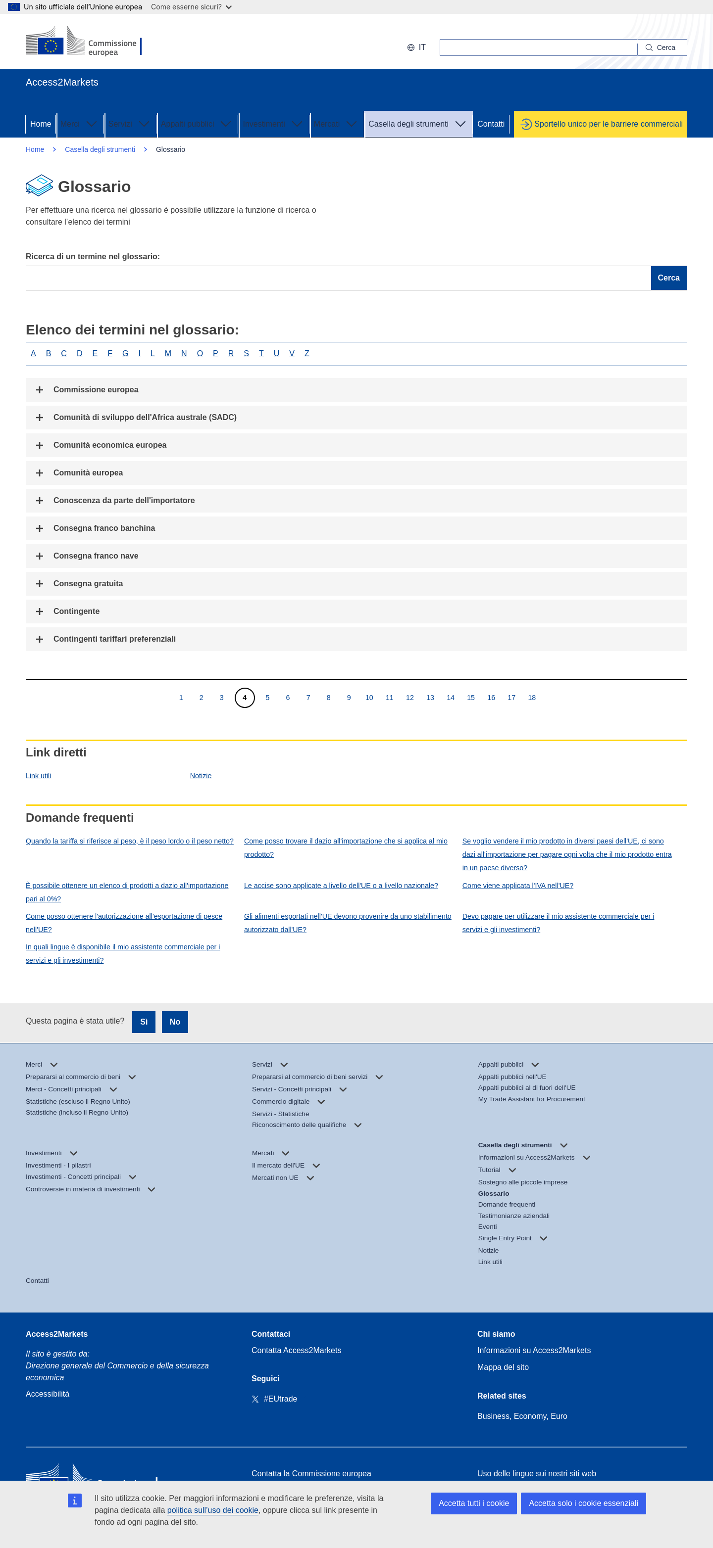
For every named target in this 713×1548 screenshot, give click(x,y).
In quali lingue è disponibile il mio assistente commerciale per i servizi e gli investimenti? (123, 953)
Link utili (38, 776)
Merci (80, 123)
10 (369, 697)
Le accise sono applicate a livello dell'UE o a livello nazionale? (341, 886)
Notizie (201, 776)
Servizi (130, 123)
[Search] (662, 47)
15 (470, 697)
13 (430, 697)
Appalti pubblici (197, 123)
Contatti (491, 124)
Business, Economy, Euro (522, 1416)
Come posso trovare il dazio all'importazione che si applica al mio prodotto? (346, 847)
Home (40, 124)
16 (491, 697)
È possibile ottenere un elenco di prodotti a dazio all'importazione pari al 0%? (127, 892)
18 (531, 697)
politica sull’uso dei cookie (212, 1510)
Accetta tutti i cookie (474, 1503)
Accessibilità (47, 1394)
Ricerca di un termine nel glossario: (93, 256)
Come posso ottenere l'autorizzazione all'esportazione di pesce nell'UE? (124, 923)
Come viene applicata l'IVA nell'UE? (517, 886)
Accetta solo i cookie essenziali (583, 1503)
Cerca (669, 278)
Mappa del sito (503, 1367)
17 (511, 697)
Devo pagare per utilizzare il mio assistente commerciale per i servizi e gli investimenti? (558, 923)
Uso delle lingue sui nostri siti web (536, 1473)
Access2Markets (57, 1334)
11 (389, 697)
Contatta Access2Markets (296, 1350)
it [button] (416, 47)
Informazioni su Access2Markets (534, 1350)
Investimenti (274, 123)
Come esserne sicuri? (191, 6)
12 (410, 697)
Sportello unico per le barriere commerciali (608, 124)
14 (450, 697)
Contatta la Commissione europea (311, 1473)
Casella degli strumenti (418, 123)
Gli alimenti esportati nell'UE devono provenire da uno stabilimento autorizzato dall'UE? (348, 923)
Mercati (336, 123)
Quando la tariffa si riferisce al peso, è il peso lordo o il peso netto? (130, 841)
